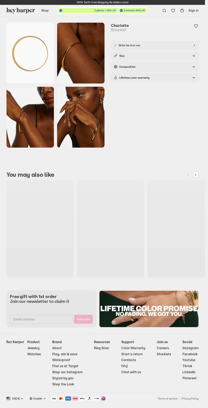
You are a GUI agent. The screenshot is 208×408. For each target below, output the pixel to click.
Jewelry (33, 348)
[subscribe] (83, 319)
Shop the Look (63, 384)
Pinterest (189, 378)
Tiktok (187, 366)
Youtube (188, 360)
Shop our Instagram (67, 372)
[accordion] (154, 55)
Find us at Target (65, 366)
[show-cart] (182, 10)
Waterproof (61, 360)
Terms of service (167, 398)
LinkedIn (188, 372)
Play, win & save (64, 354)
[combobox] (18, 398)
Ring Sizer (101, 348)
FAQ (124, 366)
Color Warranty (133, 348)
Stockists (164, 354)
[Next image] (195, 175)
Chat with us (131, 372)
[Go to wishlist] (173, 10)
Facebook (190, 354)
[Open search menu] (164, 10)
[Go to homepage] (20, 10)
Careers (163, 348)
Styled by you (63, 378)
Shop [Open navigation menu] (45, 10)
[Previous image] (188, 175)
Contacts (128, 360)
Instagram (190, 348)
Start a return (132, 354)
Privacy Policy (189, 398)
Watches (34, 354)
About (57, 348)
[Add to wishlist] (196, 26)
